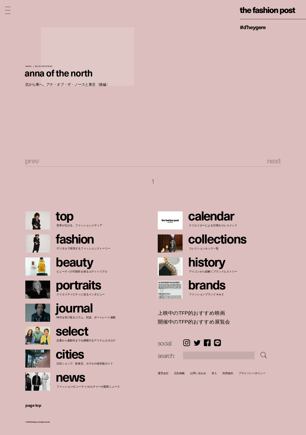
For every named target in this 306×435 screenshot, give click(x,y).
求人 (214, 373)
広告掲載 (179, 373)
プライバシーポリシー (251, 373)
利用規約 (227, 373)
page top (33, 405)
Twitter (197, 342)
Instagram (186, 342)
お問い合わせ (198, 373)
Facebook (207, 342)
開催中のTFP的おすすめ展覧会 (194, 322)
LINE (217, 342)
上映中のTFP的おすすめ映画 (191, 313)
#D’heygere (253, 27)
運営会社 (163, 373)
